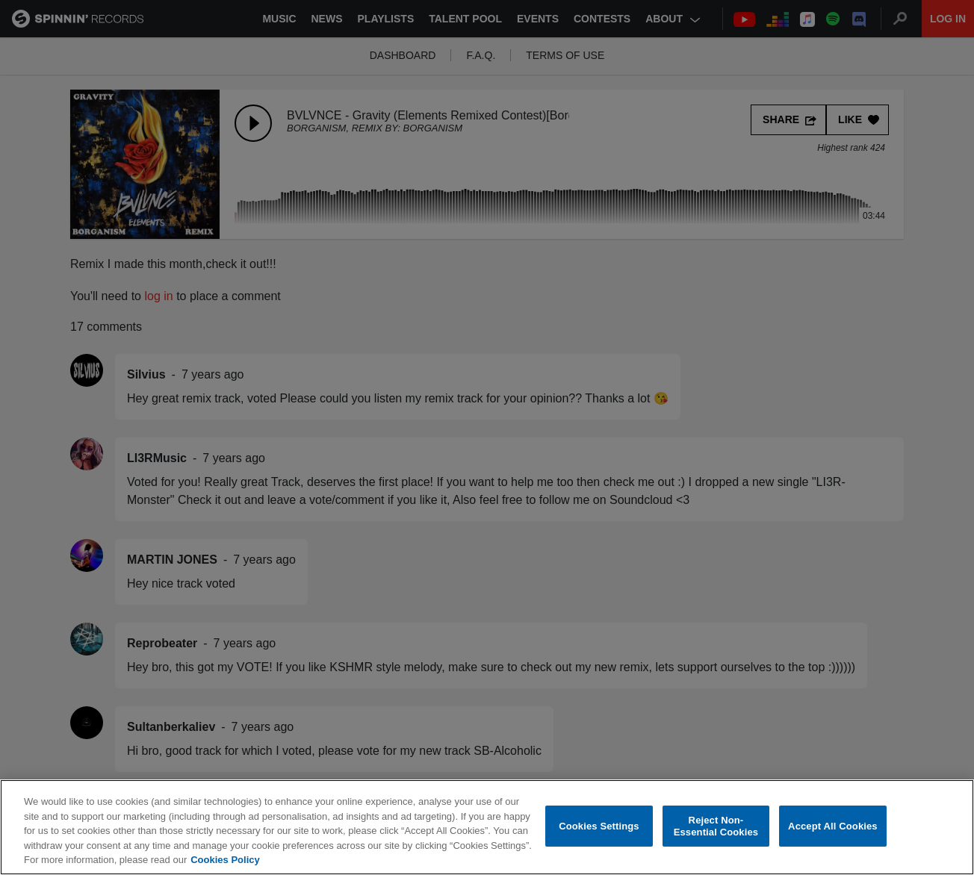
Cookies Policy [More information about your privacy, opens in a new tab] (224, 863)
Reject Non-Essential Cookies (716, 829)
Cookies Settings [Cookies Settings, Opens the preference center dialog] (599, 829)
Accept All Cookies (833, 829)
